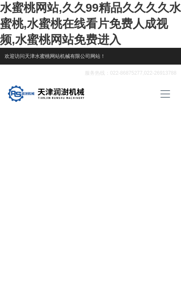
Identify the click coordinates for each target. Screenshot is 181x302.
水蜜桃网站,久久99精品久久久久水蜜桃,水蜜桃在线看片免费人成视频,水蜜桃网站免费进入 (90, 23)
